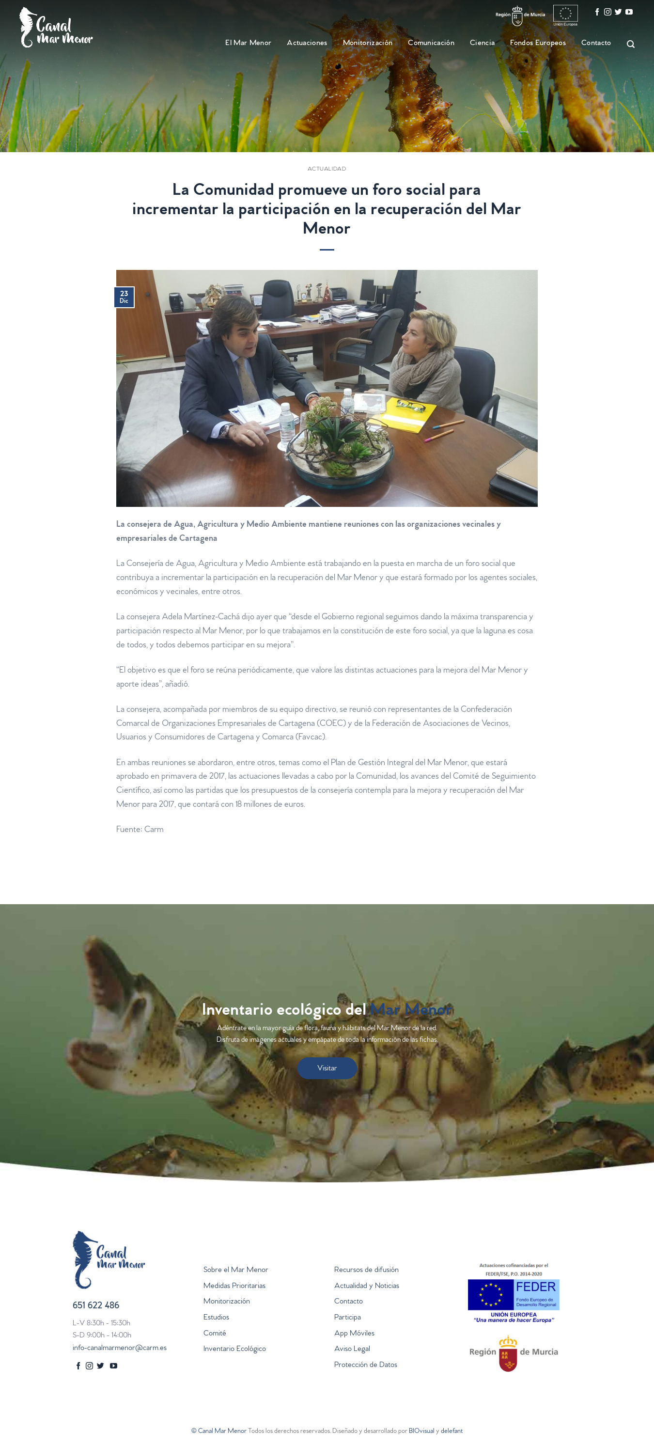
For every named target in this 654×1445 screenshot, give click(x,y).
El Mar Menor (248, 43)
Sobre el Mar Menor (235, 1270)
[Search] (626, 44)
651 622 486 (96, 1307)
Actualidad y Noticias (366, 1286)
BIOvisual (422, 1431)
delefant (452, 1431)
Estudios (216, 1318)
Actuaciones (307, 43)
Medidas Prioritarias (234, 1286)
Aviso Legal (352, 1349)
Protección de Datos (365, 1365)
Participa (347, 1318)
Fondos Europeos (538, 43)
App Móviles (354, 1334)
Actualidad (327, 170)
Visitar (327, 1069)
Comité (214, 1334)
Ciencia (482, 43)
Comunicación (431, 43)
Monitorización (367, 43)
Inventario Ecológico (234, 1349)
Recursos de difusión (366, 1270)
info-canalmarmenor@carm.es (120, 1348)
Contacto (596, 43)
